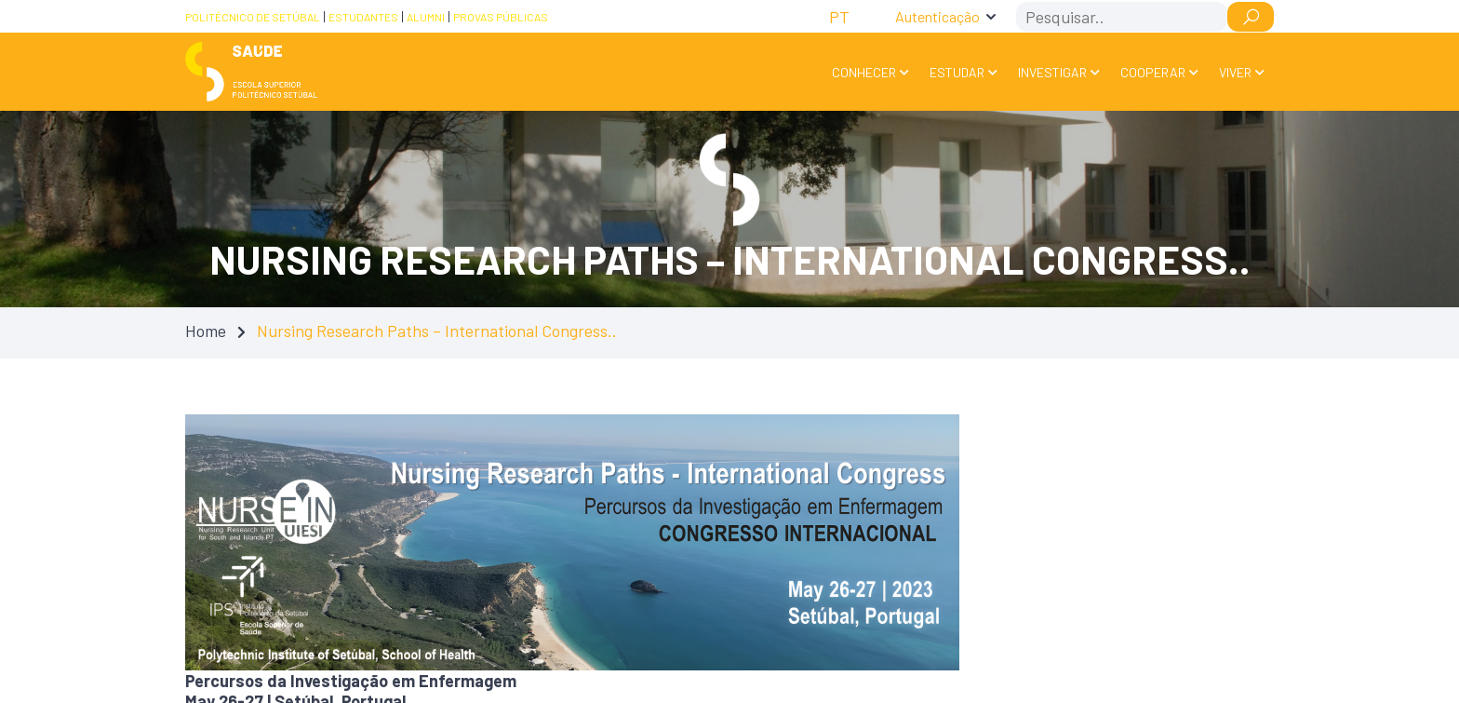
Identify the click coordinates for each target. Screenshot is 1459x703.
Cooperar (1152, 72)
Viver (1235, 72)
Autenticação (937, 16)
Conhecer (864, 72)
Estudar (957, 72)
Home (205, 330)
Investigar (1052, 72)
